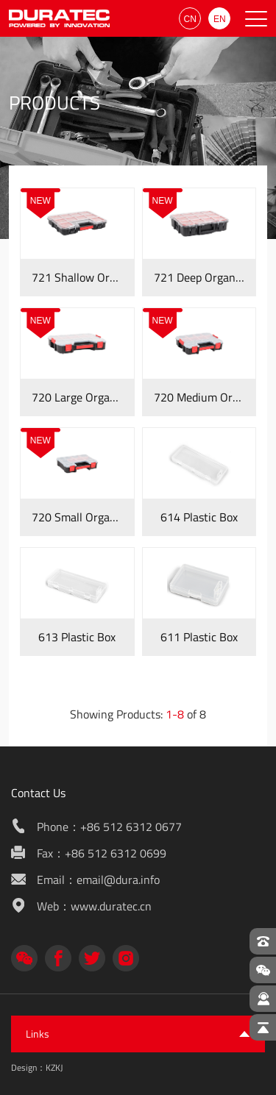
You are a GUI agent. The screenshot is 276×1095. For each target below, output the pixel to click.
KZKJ (54, 1067)
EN (219, 19)
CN (190, 19)
